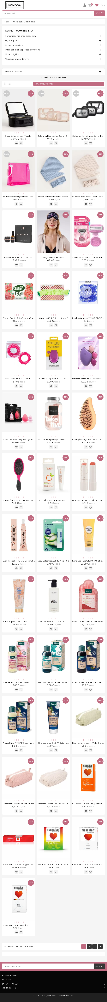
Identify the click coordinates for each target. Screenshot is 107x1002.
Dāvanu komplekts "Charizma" (18, 257)
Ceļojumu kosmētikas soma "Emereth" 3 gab (59, 136)
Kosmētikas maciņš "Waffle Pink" (18, 804)
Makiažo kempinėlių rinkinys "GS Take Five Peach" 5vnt (64, 439)
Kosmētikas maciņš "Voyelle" (18, 136)
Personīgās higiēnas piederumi (20, 36)
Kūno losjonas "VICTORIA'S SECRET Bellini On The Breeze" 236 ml (33, 621)
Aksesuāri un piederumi (17, 59)
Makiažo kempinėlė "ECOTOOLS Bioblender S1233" (62, 379)
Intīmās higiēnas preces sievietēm (22, 50)
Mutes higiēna (12, 54)
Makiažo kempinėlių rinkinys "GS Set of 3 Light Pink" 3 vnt (30, 439)
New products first (68, 84)
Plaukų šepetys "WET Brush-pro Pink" (20, 500)
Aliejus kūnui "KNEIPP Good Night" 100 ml (22, 743)
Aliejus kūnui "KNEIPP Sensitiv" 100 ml (20, 682)
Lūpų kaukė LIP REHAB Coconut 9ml (20, 561)
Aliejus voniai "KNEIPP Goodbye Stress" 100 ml (59, 682)
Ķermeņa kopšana (14, 45)
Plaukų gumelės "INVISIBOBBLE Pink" (20, 379)
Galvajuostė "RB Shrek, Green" (53, 318)
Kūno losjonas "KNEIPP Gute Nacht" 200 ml (58, 743)
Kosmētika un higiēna (19, 30)
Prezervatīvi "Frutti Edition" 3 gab (53, 864)
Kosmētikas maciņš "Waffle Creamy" (55, 804)
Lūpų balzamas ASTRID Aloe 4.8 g (53, 561)
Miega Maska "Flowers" (53, 257)
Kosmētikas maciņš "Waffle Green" (88, 743)
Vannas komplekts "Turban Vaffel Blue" (56, 196)
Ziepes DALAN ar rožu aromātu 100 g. (21, 318)
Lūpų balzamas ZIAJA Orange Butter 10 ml (57, 500)
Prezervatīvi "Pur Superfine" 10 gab (19, 925)
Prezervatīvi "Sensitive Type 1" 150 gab (21, 864)
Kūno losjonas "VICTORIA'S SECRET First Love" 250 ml (62, 621)
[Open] (2, 5)
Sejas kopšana (12, 40)
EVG (72, 995)
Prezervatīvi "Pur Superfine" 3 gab (88, 864)
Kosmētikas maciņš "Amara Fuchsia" (19, 196)
